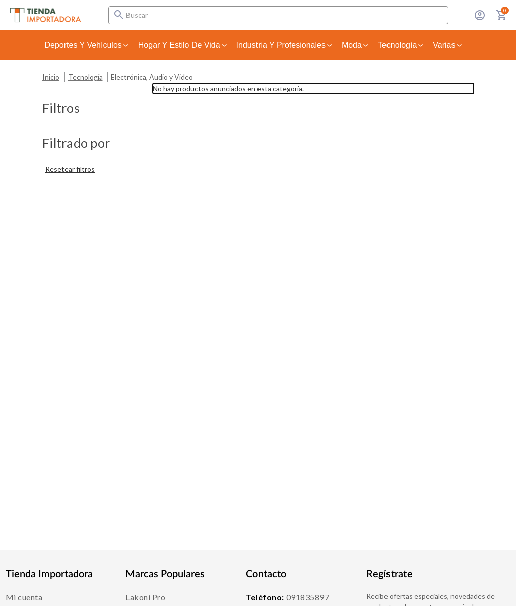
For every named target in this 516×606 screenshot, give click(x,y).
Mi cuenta (24, 597)
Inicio (50, 76)
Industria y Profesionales (285, 45)
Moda (356, 45)
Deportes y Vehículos (87, 45)
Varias (448, 45)
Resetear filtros (70, 169)
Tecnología (401, 45)
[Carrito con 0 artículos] (502, 15)
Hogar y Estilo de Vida (183, 45)
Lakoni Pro (145, 597)
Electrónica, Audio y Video (152, 76)
